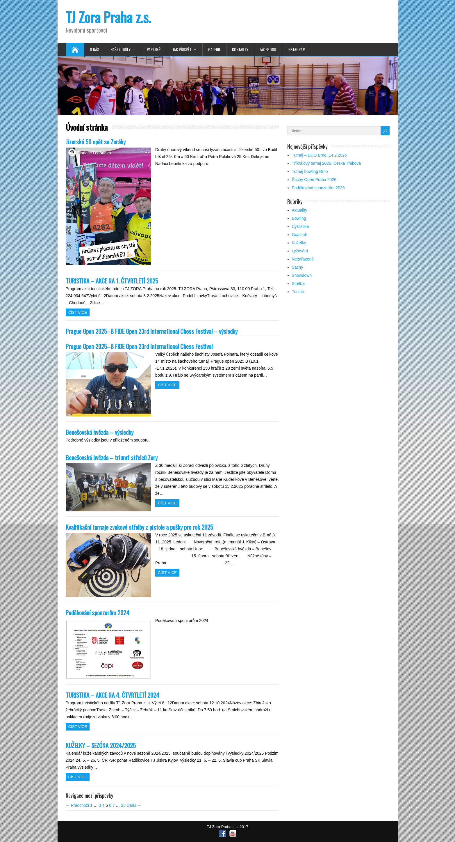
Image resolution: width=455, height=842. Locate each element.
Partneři (154, 49)
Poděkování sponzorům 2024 (97, 612)
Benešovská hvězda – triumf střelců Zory (112, 457)
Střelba (298, 283)
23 (123, 805)
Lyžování (300, 251)
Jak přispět (182, 49)
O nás (94, 49)
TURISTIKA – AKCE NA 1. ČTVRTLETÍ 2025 (112, 280)
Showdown (302, 275)
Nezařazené (303, 259)
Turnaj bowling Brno (310, 171)
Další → (134, 805)
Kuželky (299, 242)
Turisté (298, 291)
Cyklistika (300, 226)
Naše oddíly (120, 49)
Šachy (297, 267)
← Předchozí (77, 805)
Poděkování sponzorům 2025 (318, 187)
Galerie (214, 49)
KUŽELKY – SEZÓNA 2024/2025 (101, 745)
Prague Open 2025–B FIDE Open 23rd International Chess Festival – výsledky (152, 331)
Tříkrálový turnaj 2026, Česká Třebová (326, 163)
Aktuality (299, 210)
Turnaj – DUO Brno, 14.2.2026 (319, 155)
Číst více (77, 312)
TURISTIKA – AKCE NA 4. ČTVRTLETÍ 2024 (112, 694)
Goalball (299, 234)
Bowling (299, 218)
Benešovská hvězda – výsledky (99, 432)
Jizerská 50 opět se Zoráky (96, 141)
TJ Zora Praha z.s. (108, 17)
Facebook (268, 49)
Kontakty (240, 49)
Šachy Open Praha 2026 (314, 179)
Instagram (296, 49)
